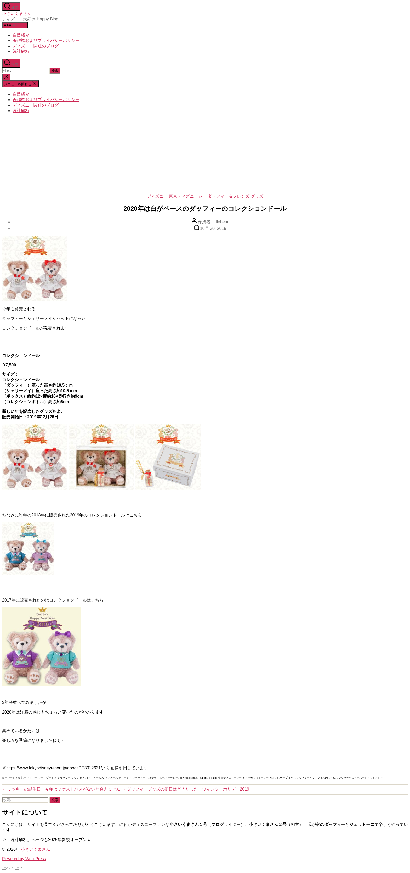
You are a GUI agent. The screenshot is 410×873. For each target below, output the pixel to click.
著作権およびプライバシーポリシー (46, 40)
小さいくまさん (16, 13)
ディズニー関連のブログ (36, 46)
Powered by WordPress (24, 859)
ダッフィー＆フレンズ (228, 196)
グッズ (257, 196)
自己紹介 (21, 35)
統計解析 (21, 51)
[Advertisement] (205, 154)
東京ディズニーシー (188, 196)
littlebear (220, 222)
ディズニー (157, 196)
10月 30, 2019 (213, 228)
